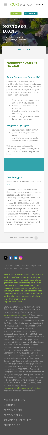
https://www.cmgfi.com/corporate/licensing (22, 388)
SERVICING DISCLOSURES (17, 420)
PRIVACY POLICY (13, 415)
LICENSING (9, 405)
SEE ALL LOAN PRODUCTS (24, 238)
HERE (9, 184)
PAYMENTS (16, 13)
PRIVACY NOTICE (13, 410)
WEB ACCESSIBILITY (14, 400)
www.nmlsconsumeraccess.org (16, 315)
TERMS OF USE (12, 425)
